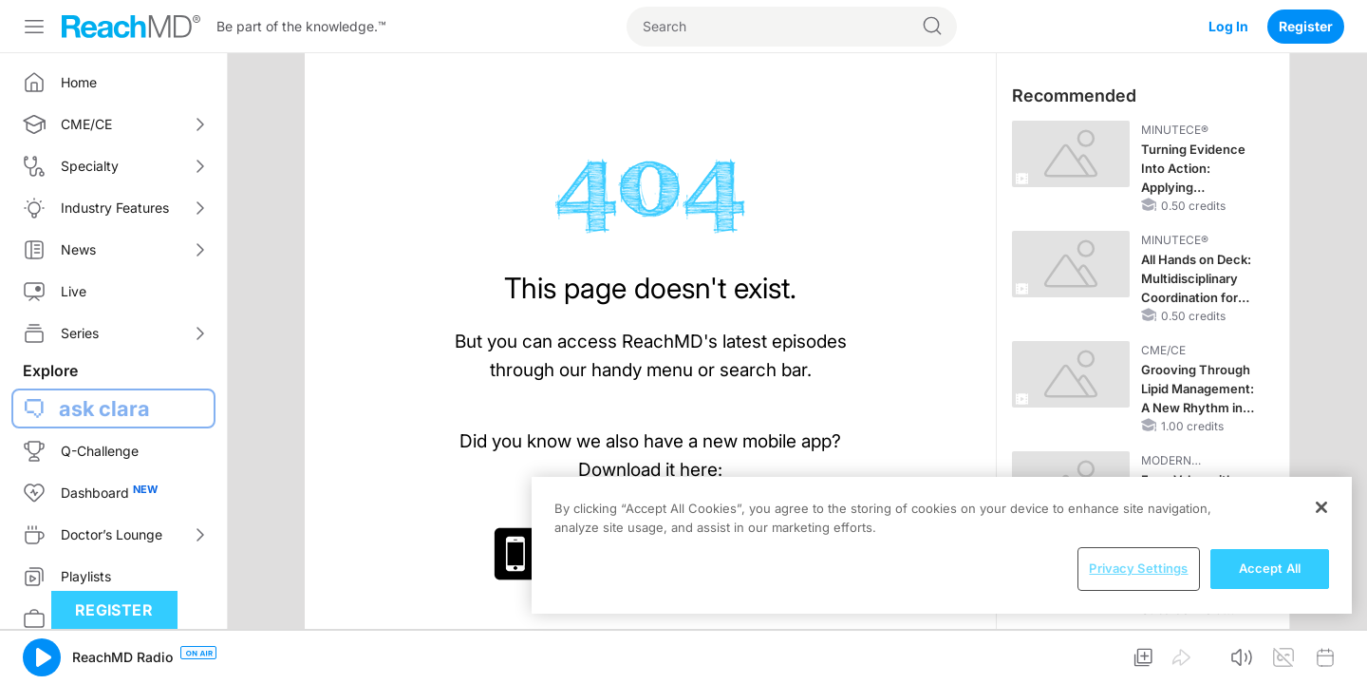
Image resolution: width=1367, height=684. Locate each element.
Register (1306, 26)
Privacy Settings (1138, 568)
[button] (42, 657)
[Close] (1321, 507)
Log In (1228, 26)
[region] (942, 545)
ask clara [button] (104, 408)
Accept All (1270, 568)
